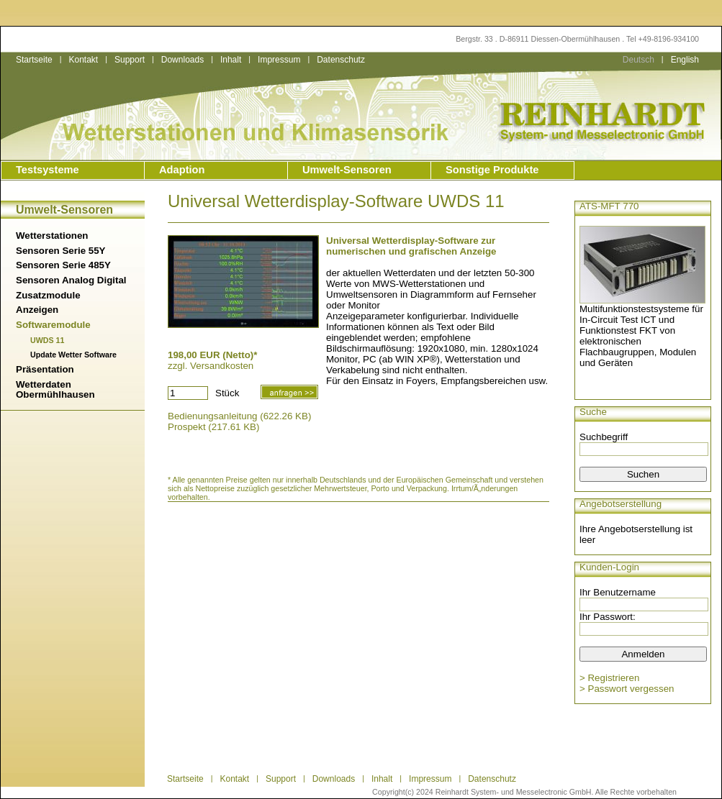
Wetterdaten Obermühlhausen (55, 390)
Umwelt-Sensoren (347, 169)
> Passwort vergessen (626, 688)
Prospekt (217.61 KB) (213, 426)
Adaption (182, 169)
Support (129, 60)
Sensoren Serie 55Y (60, 250)
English (685, 60)
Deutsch (638, 60)
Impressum (279, 60)
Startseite (34, 60)
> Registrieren (609, 677)
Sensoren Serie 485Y (63, 265)
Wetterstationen (52, 235)
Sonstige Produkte (492, 169)
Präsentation (45, 369)
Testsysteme (47, 169)
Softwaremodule (53, 324)
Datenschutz (341, 60)
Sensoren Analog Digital (71, 280)
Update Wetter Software (73, 354)
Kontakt (83, 60)
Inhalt (230, 60)
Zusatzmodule (48, 295)
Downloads (182, 60)
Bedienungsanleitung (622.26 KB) (239, 416)
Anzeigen (37, 309)
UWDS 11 (47, 340)
